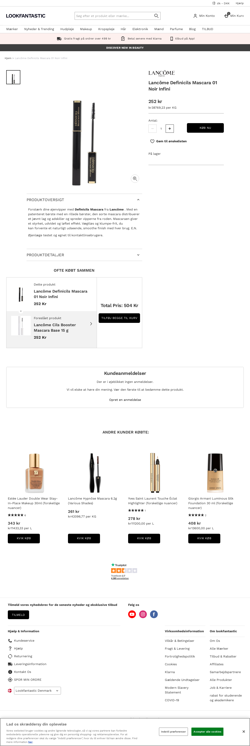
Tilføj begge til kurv (119, 318)
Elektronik (140, 29)
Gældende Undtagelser (182, 680)
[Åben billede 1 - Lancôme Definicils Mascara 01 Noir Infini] (13, 77)
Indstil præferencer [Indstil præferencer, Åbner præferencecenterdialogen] (173, 731)
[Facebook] (154, 617)
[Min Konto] (204, 16)
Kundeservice (21, 640)
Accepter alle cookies (207, 731)
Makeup (86, 29)
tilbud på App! (182, 38)
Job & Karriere (221, 688)
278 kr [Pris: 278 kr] (134, 518)
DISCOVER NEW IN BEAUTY (125, 47)
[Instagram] (143, 617)
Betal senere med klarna (140, 38)
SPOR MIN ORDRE (24, 679)
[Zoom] (135, 179)
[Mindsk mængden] (152, 128)
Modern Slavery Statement (176, 690)
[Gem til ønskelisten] (168, 141)
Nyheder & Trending (39, 29)
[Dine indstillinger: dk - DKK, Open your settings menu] (221, 3)
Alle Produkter (221, 680)
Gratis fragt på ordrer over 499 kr (83, 38)
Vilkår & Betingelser (179, 641)
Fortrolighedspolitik (180, 656)
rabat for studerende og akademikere (226, 698)
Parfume (176, 29)
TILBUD (207, 29)
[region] (125, 732)
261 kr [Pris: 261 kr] (73, 511)
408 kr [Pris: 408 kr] (194, 523)
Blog (192, 29)
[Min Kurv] (234, 16)
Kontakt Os (19, 672)
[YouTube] (132, 617)
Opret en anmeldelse (125, 399)
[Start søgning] (157, 16)
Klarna (170, 672)
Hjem (8, 58)
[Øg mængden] (170, 128)
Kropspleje (106, 29)
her (30, 742)
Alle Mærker (219, 648)
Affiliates (216, 664)
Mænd (159, 29)
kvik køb (28, 539)
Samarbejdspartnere (225, 672)
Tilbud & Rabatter (223, 656)
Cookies (171, 664)
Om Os (215, 641)
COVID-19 (172, 700)
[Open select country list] (37, 691)
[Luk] (243, 731)
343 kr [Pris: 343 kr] (14, 523)
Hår (123, 29)
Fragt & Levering (177, 648)
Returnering (20, 656)
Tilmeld (18, 615)
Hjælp (240, 3)
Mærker (12, 29)
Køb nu (205, 128)
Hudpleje (67, 29)
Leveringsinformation (27, 664)
